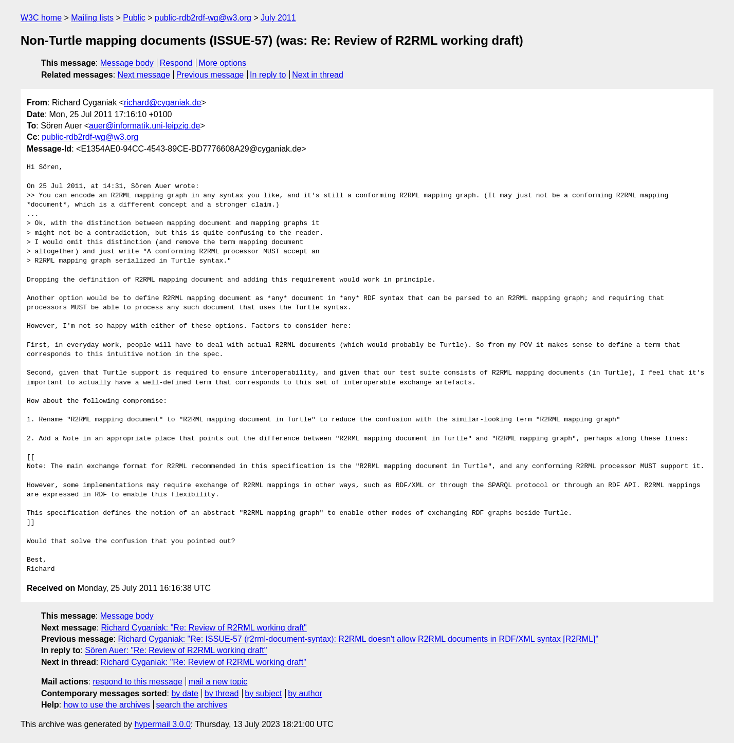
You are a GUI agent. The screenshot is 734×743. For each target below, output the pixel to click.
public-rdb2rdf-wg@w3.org (203, 17)
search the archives (192, 704)
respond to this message (137, 681)
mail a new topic (218, 681)
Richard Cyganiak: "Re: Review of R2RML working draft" (204, 627)
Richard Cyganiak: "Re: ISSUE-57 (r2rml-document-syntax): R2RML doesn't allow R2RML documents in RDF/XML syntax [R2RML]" (358, 639)
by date (184, 693)
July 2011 (278, 17)
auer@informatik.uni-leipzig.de (144, 125)
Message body (127, 63)
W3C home (41, 17)
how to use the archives (107, 704)
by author (305, 693)
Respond (176, 63)
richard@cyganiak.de (162, 102)
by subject (263, 693)
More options (223, 63)
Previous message (210, 74)
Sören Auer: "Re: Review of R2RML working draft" (176, 650)
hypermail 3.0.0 (162, 724)
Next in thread (317, 74)
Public (134, 17)
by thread (222, 693)
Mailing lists (92, 17)
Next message (144, 74)
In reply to (268, 74)
